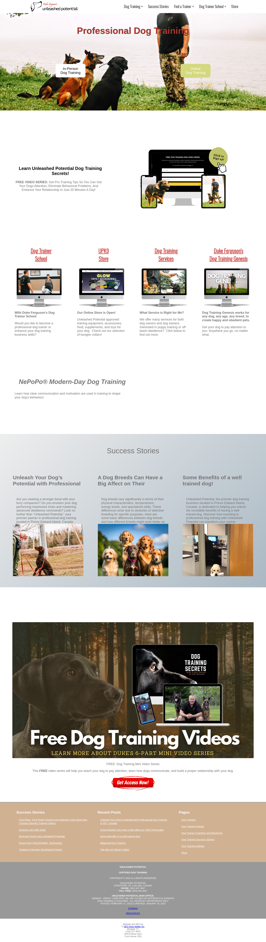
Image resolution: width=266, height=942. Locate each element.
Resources (133, 913)
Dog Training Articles (192, 846)
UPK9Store (103, 254)
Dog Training (166, 251)
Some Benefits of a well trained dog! (212, 480)
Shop (184, 852)
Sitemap (133, 908)
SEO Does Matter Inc (134, 926)
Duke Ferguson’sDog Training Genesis (228, 254)
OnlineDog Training (196, 71)
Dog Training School (192, 826)
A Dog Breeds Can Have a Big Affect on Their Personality (130, 480)
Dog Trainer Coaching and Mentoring (201, 833)
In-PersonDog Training (71, 71)
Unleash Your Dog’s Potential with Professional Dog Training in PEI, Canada (47, 480)
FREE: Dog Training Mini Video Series (133, 764)
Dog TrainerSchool (41, 254)
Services (166, 258)
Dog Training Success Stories (197, 839)
